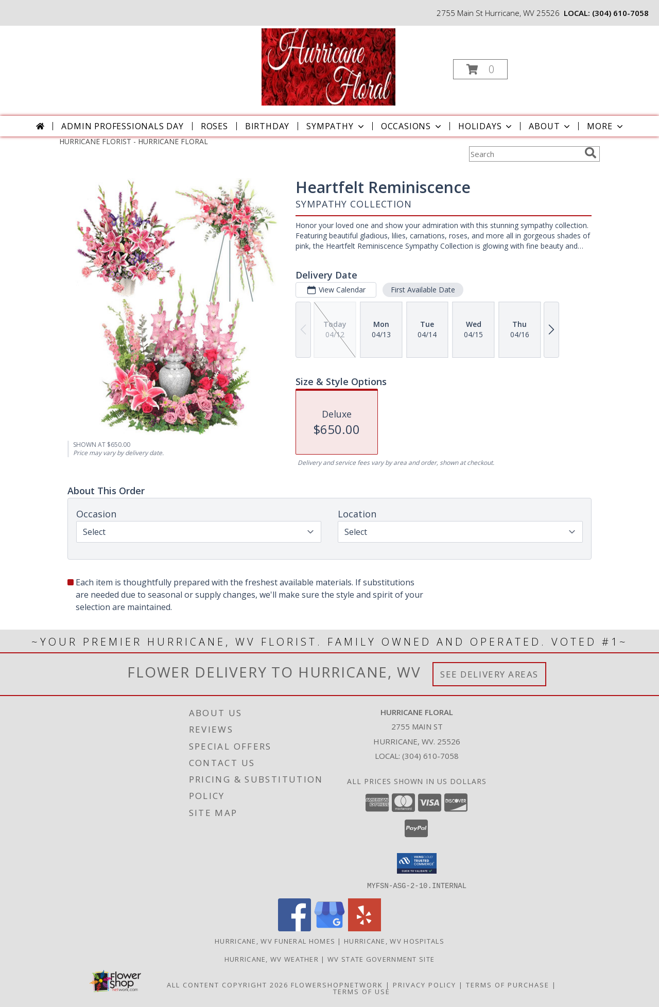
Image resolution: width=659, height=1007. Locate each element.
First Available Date (423, 289)
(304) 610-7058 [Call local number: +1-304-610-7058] (620, 13)
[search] (590, 153)
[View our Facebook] (294, 928)
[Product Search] (525, 154)
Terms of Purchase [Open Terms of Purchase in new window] (507, 984)
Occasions (412, 126)
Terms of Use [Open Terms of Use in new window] (361, 991)
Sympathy (336, 126)
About (550, 126)
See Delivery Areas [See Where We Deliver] (489, 674)
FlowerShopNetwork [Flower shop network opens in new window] (337, 984)
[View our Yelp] (364, 928)
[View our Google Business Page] (329, 928)
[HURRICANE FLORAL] (328, 66)
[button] (480, 69)
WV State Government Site (381, 958)
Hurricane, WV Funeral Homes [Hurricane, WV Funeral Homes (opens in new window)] (275, 940)
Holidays (486, 126)
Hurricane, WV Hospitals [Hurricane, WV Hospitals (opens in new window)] (394, 940)
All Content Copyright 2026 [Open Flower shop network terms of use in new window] (227, 984)
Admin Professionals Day (122, 126)
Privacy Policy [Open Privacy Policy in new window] (424, 984)
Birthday (267, 126)
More (606, 126)
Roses (214, 126)
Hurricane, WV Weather (271, 958)
